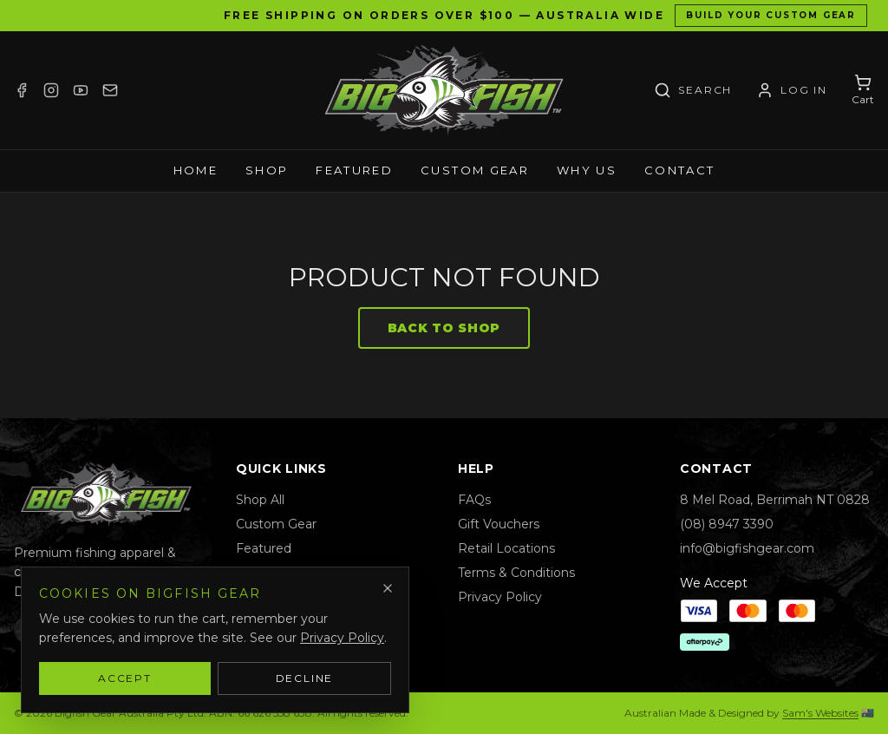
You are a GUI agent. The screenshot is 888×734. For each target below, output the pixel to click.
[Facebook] (21, 90)
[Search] (693, 90)
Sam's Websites (820, 712)
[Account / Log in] (791, 90)
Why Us (587, 170)
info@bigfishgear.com (747, 548)
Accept (125, 678)
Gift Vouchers (498, 524)
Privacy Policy (500, 597)
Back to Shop (444, 328)
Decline (305, 678)
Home (195, 170)
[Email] (110, 90)
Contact (679, 170)
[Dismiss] (388, 588)
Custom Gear (475, 170)
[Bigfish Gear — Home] (444, 90)
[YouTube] (80, 90)
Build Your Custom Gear (771, 15)
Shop (266, 170)
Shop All (260, 500)
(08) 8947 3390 (727, 524)
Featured (354, 170)
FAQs (474, 500)
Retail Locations (506, 548)
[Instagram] (51, 90)
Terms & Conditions (516, 572)
